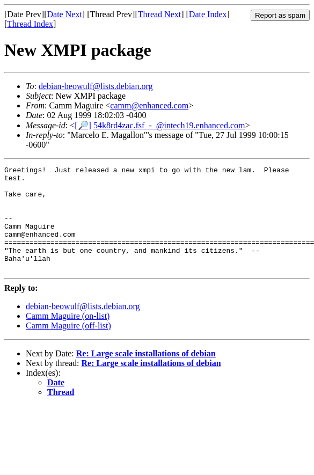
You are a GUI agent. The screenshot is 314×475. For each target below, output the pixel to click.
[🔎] (83, 125)
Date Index (208, 14)
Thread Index (30, 23)
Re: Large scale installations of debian (146, 374)
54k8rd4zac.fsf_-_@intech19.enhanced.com (169, 125)
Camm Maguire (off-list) (68, 346)
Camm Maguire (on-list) (67, 336)
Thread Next (159, 14)
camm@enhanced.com (149, 105)
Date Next (64, 14)
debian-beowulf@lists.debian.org (96, 86)
